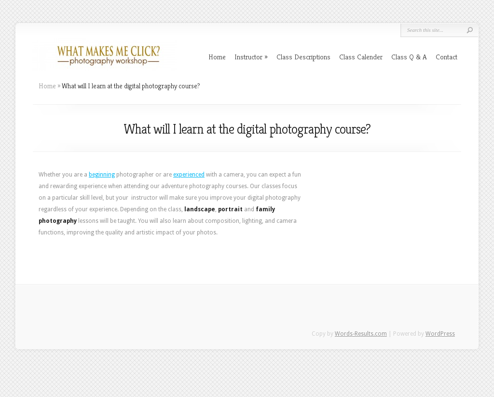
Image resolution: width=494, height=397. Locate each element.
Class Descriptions (303, 56)
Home (217, 56)
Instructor (251, 56)
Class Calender (361, 56)
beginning (102, 174)
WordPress (440, 333)
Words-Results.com (361, 333)
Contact (446, 56)
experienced (189, 174)
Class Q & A (409, 56)
